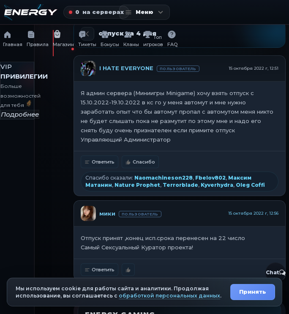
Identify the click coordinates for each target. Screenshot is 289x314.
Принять (252, 291)
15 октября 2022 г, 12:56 (253, 213)
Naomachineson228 (163, 178)
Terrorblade (180, 185)
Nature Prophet (137, 185)
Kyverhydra (217, 185)
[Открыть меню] (144, 12)
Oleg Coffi (250, 185)
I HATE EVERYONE (126, 68)
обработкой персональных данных (169, 295)
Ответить (100, 162)
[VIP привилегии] (17, 91)
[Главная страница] (30, 12)
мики (107, 213)
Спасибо (140, 162)
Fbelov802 (210, 178)
